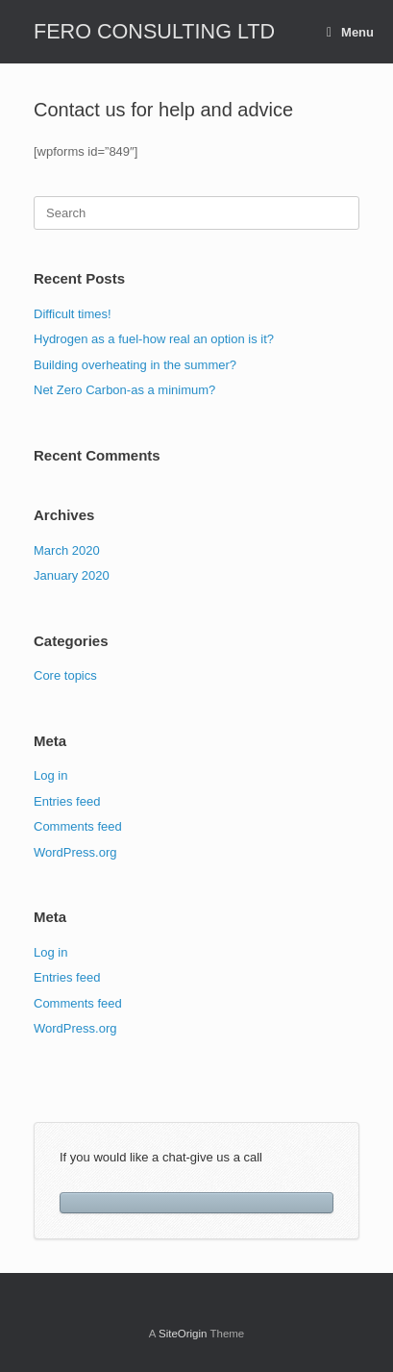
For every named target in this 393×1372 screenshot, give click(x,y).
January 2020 (72, 575)
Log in (50, 775)
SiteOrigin (183, 1333)
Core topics (65, 675)
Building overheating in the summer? (135, 365)
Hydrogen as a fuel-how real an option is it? (154, 339)
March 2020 (67, 550)
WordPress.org (75, 852)
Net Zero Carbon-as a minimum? (124, 390)
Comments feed (78, 826)
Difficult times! (72, 314)
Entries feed (67, 801)
